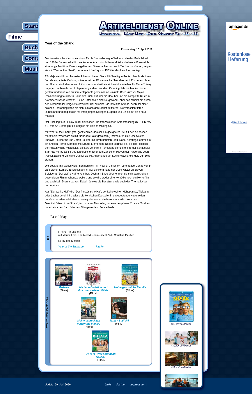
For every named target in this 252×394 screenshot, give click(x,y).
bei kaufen (81, 246)
